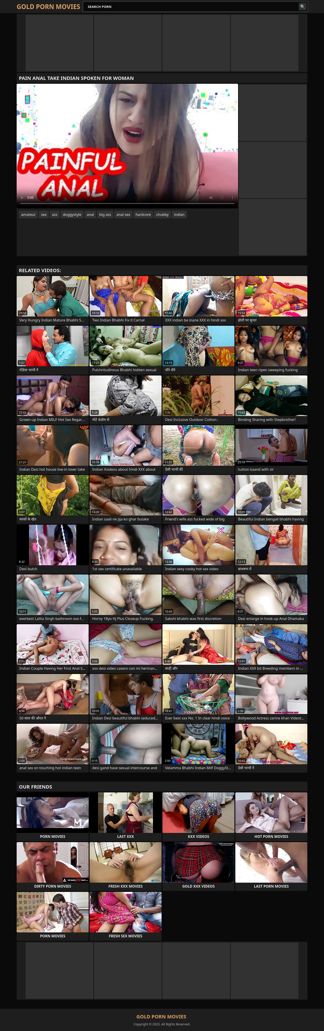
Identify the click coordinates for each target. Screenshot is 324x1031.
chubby (162, 214)
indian (179, 214)
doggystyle (72, 214)
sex (44, 214)
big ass (105, 214)
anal (90, 214)
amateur (28, 214)
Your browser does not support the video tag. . (127, 146)
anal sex (123, 214)
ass (54, 214)
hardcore (143, 214)
